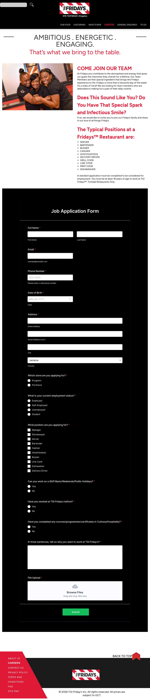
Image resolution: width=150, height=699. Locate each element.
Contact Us (16, 668)
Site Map (13, 692)
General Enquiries (127, 25)
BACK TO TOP (120, 656)
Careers (109, 25)
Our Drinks (79, 25)
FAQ (10, 687)
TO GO (143, 25)
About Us (14, 658)
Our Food (65, 25)
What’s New (95, 25)
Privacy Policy (18, 672)
